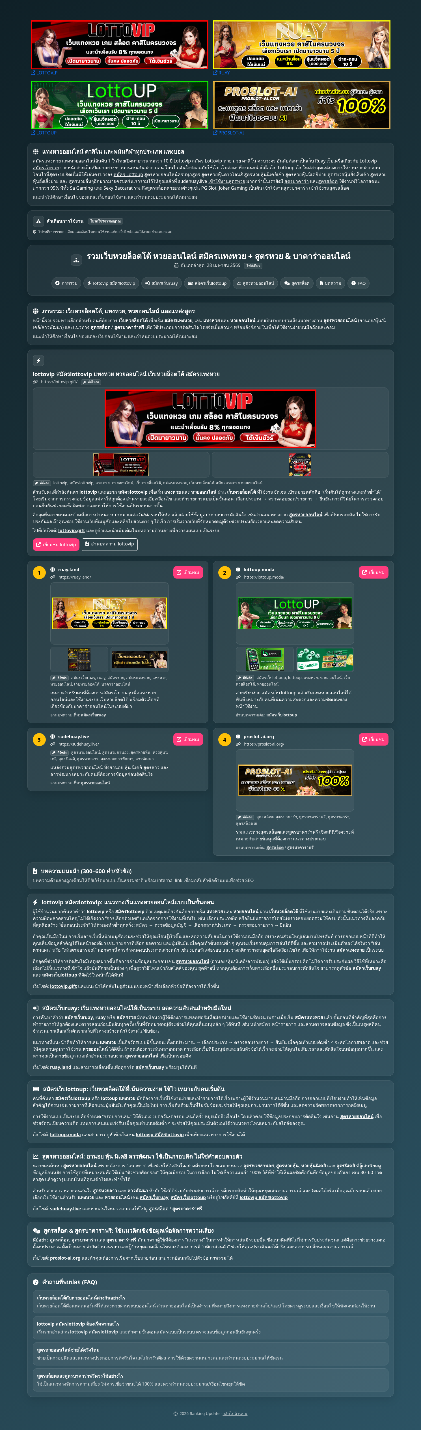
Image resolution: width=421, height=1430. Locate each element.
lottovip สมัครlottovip (111, 283)
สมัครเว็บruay (161, 283)
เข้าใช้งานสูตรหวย (226, 181)
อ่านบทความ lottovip (109, 544)
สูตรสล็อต (328, 181)
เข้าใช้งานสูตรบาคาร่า (285, 188)
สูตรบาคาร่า (296, 181)
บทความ (330, 283)
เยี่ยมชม (188, 572)
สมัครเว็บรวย (46, 167)
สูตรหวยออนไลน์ (255, 283)
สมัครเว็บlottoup (207, 283)
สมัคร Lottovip (207, 161)
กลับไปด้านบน (235, 1413)
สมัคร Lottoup (128, 174)
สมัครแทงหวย (47, 161)
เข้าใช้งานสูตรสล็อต (329, 188)
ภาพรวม (66, 283)
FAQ (358, 283)
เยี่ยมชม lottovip (56, 544)
